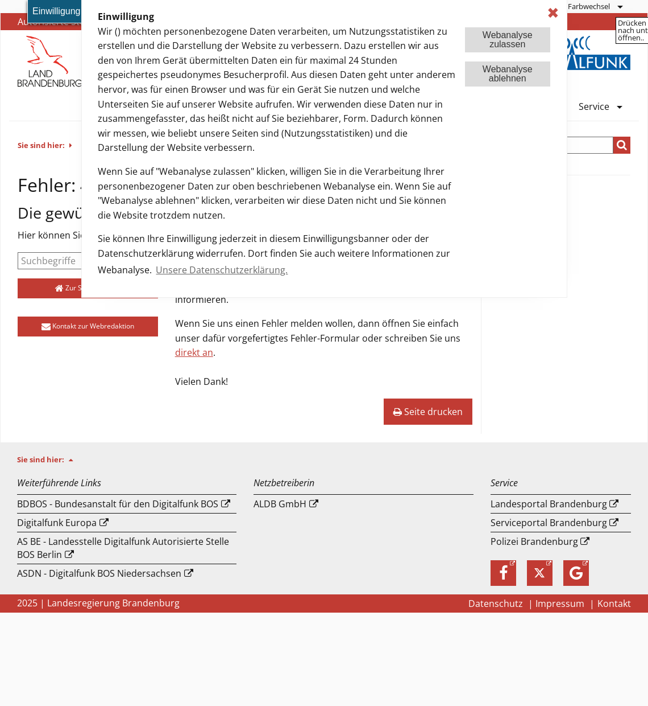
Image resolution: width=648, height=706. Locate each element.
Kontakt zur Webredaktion (87, 326)
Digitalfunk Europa (57, 522)
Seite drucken (428, 411)
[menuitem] (595, 6)
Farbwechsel (589, 6)
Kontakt (614, 603)
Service (594, 107)
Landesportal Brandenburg (549, 504)
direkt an (194, 352)
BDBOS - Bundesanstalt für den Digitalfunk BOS (117, 504)
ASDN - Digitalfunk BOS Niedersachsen (99, 573)
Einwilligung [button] (56, 11)
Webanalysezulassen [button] (508, 39)
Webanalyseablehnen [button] (508, 73)
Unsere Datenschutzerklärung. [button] (222, 270)
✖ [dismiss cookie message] (553, 12)
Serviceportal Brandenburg (549, 522)
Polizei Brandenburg (534, 541)
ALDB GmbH (280, 504)
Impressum (561, 603)
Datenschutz (496, 603)
